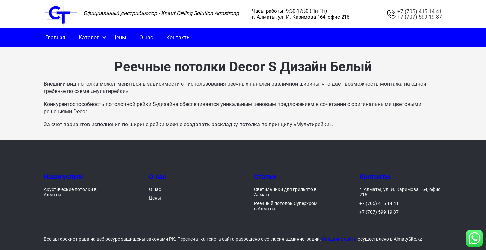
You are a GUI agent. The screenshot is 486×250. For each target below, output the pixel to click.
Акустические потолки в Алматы (70, 192)
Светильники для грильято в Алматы (285, 192)
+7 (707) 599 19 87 (419, 17)
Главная (55, 37)
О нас (146, 37)
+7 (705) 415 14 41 (419, 11)
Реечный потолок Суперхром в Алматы (285, 206)
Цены (119, 37)
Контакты (178, 37)
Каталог (89, 37)
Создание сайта (339, 239)
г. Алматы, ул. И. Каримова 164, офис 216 (399, 192)
